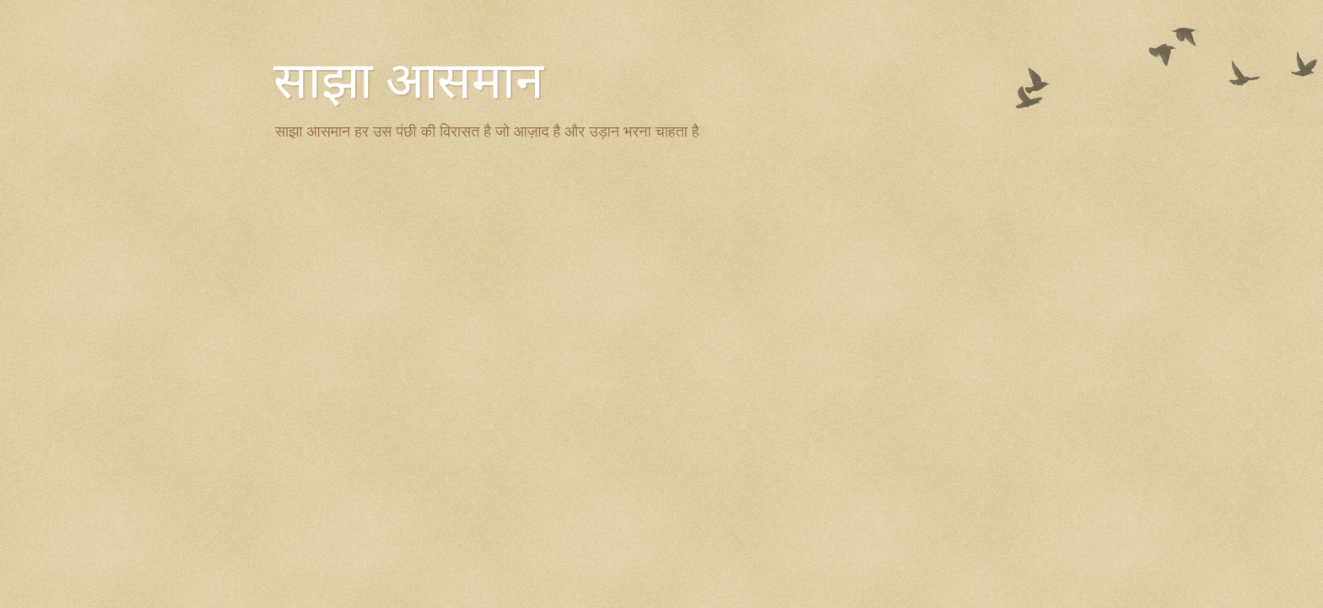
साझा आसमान (408, 81)
